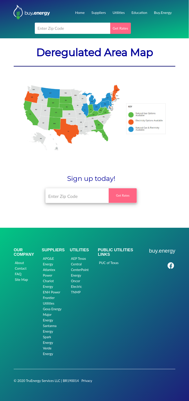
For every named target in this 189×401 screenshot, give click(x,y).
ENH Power (51, 292)
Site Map (21, 279)
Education (139, 12)
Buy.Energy (163, 12)
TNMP (76, 292)
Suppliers (98, 12)
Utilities (118, 12)
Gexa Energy (52, 309)
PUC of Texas (109, 263)
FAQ (18, 274)
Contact (20, 268)
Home (80, 12)
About (19, 263)
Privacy (86, 381)
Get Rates (120, 28)
